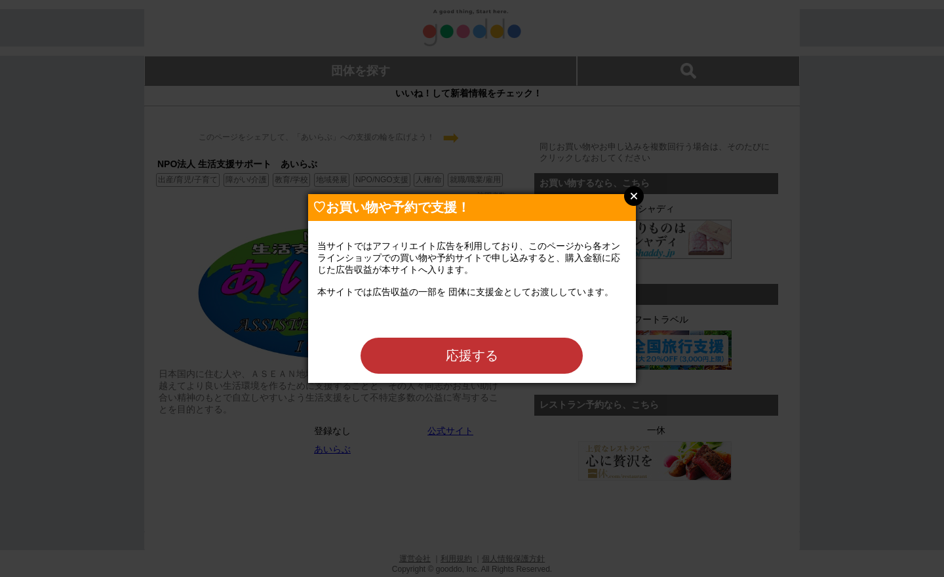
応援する (472, 355)
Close (634, 196)
